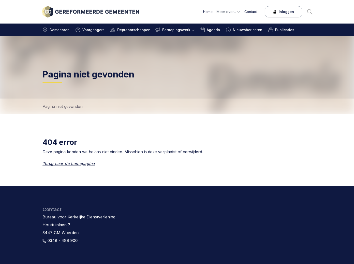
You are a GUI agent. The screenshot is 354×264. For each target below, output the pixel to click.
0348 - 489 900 (60, 240)
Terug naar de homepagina (69, 163)
